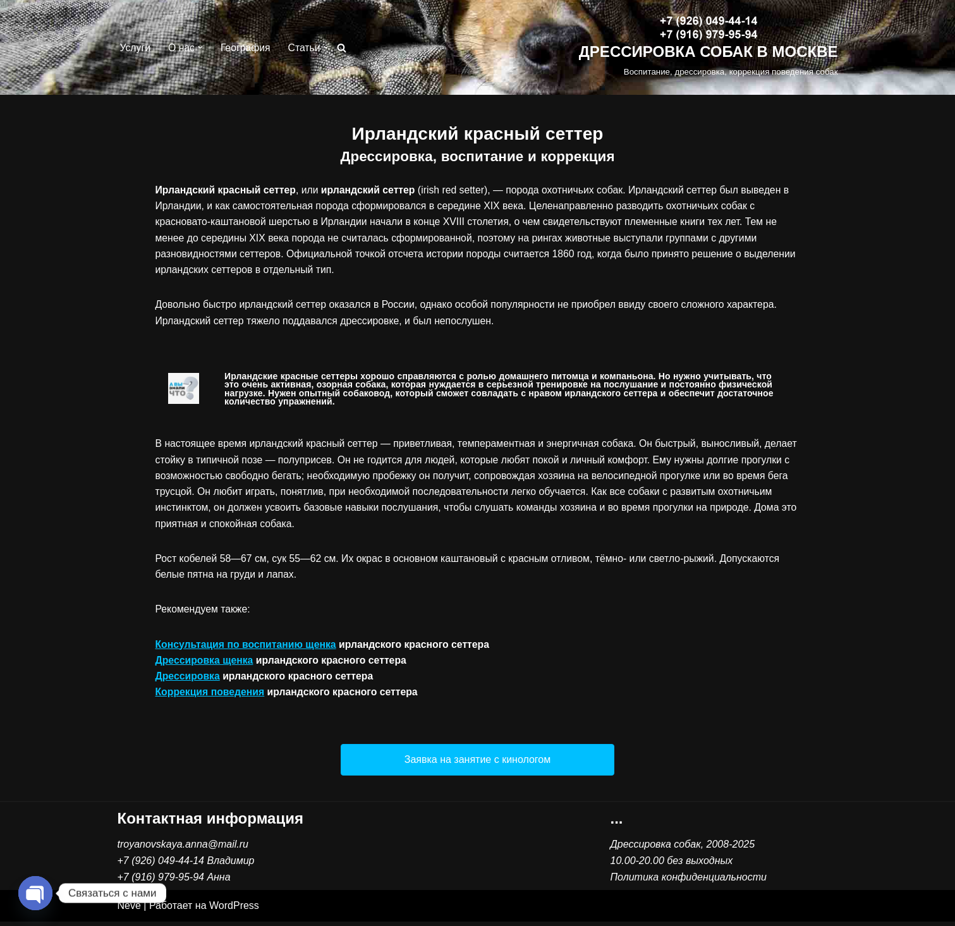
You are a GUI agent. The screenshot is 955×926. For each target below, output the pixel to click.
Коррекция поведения (210, 696)
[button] (201, 47)
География (246, 47)
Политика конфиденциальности (689, 881)
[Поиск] (344, 47)
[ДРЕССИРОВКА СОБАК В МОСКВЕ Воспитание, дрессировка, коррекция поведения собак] (708, 47)
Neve (129, 910)
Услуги (135, 47)
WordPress (234, 910)
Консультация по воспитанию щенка (247, 648)
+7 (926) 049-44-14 (161, 865)
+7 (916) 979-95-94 (161, 881)
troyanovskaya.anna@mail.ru (183, 849)
